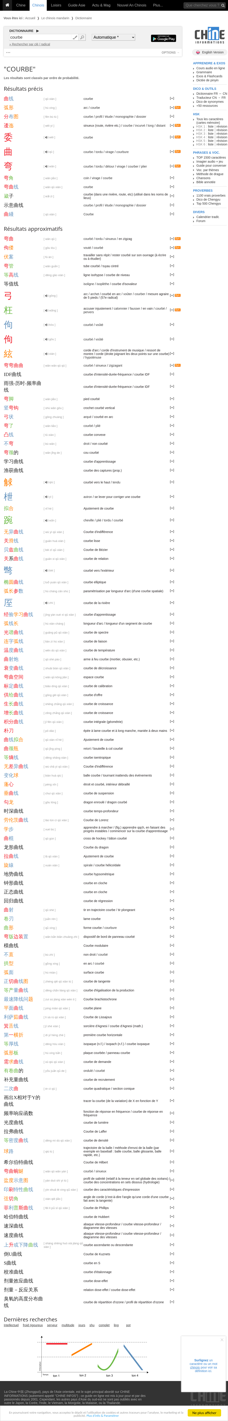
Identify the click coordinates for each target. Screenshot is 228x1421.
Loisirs (56, 5)
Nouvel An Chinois (132, 5)
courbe (88, 99)
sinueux (110, 239)
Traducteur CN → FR (211, 97)
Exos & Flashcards (209, 76)
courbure (122, 152)
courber (133, 166)
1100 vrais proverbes (211, 195)
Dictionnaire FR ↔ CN (211, 93)
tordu (99, 152)
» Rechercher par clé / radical (29, 44)
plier (144, 166)
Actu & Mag (101, 5)
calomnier (120, 308)
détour (109, 166)
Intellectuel (11, 1325)
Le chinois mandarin (55, 18)
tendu (116, 482)
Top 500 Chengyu (208, 203)
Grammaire (204, 72)
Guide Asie (76, 5)
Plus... (158, 5)
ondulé (88, 1071)
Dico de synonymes (210, 101)
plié (98, 426)
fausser (135, 308)
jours (82, 1325)
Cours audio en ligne (210, 68)
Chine (21, 5)
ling (116, 1325)
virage (109, 152)
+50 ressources (207, 105)
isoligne (88, 284)
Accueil (30, 18)
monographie (124, 116)
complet (104, 1325)
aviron (87, 497)
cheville (88, 520)
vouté (87, 248)
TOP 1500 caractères (211, 157)
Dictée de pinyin (207, 80)
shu (92, 1325)
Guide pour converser (211, 165)
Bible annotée (206, 182)
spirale (88, 865)
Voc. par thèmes (207, 170)
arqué (87, 417)
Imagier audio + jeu (209, 161)
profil (99, 116)
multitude (68, 1325)
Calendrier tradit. (208, 217)
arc (85, 107)
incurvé (140, 125)
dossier (141, 116)
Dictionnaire (83, 18)
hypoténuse (93, 357)
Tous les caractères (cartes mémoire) (209, 120)
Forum (200, 221)
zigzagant (115, 365)
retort (87, 748)
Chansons (203, 178)
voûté (99, 325)
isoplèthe (103, 284)
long (151, 125)
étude (109, 116)
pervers (88, 312)
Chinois (38, 5)
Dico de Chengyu (208, 199)
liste (211, 126)
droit (86, 443)
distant (160, 125)
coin (86, 178)
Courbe (88, 214)
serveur (52, 1325)
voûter (127, 294)
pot (128, 1325)
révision (221, 126)
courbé (88, 239)
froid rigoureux (33, 1325)
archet (94, 294)
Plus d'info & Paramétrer (117, 1417)
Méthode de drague (209, 174)
